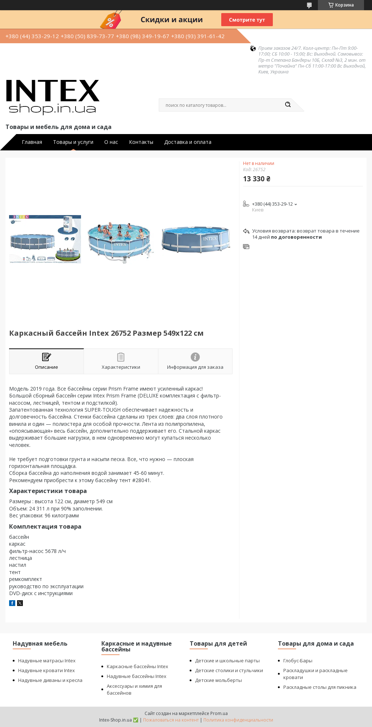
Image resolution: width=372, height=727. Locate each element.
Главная (32, 142)
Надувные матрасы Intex (47, 660)
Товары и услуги (73, 142)
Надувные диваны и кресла (50, 680)
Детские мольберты (218, 680)
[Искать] (287, 105)
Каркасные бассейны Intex (137, 666)
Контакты (141, 142)
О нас (111, 142)
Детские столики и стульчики (229, 670)
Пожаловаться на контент (171, 720)
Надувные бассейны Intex (136, 676)
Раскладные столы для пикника (319, 687)
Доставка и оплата (187, 142)
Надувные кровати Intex (46, 670)
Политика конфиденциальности (238, 720)
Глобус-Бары (297, 660)
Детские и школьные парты (227, 660)
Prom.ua (219, 713)
